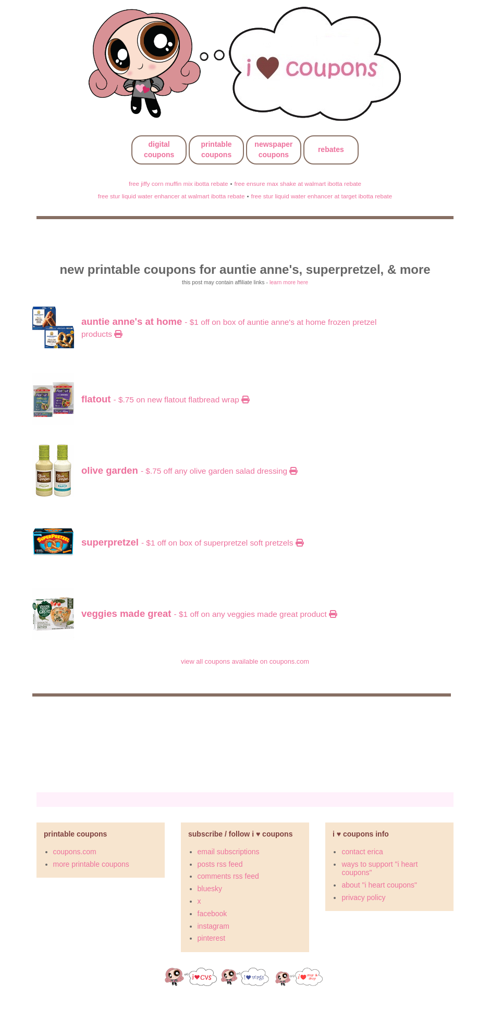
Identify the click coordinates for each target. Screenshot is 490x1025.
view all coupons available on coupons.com (245, 661)
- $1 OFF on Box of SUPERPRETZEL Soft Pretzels (192, 542)
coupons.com (74, 851)
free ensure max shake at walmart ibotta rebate (297, 183)
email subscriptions (229, 851)
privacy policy (363, 897)
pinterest (212, 938)
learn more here (289, 282)
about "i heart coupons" (379, 885)
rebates (331, 149)
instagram (213, 926)
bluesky (210, 888)
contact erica (362, 851)
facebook (212, 913)
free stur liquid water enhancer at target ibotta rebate (321, 196)
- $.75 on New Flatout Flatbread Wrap (165, 399)
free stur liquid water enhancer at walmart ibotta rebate (171, 196)
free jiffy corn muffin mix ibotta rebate (178, 183)
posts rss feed (220, 864)
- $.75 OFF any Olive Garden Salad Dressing (189, 470)
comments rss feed (228, 876)
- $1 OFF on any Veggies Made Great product (209, 614)
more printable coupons (91, 864)
